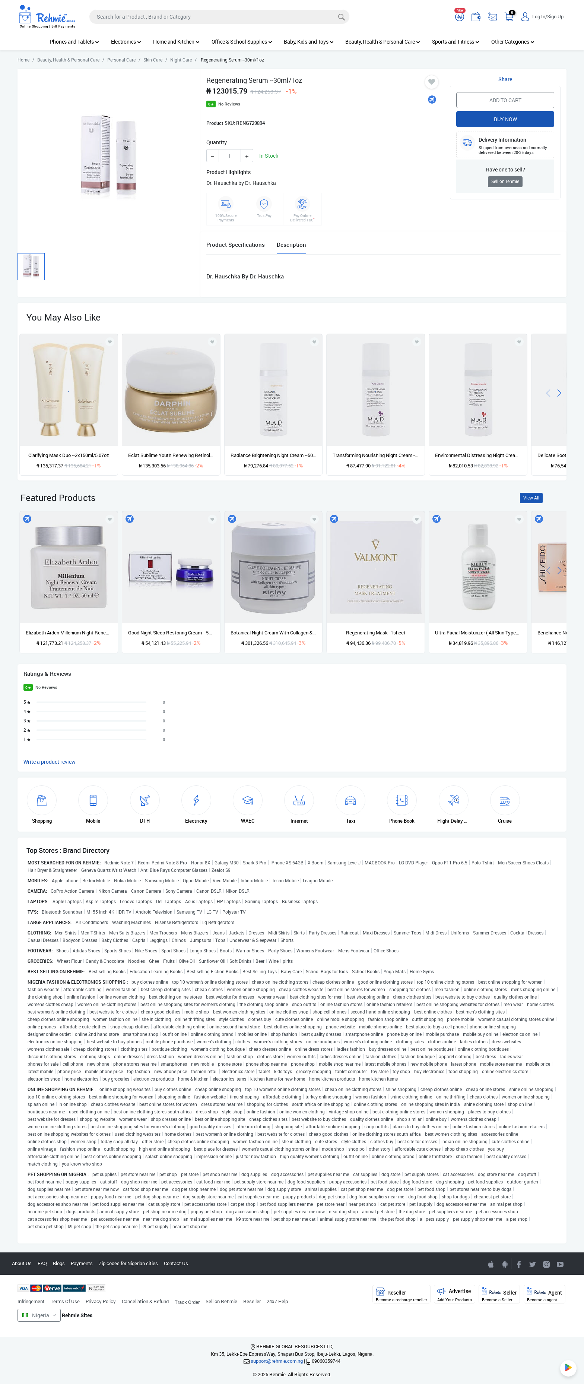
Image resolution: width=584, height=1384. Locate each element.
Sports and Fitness (455, 41)
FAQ (42, 1263)
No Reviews (229, 104)
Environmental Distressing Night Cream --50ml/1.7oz (478, 455)
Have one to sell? (505, 169)
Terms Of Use (65, 1301)
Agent (544, 1294)
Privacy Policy (101, 1301)
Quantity (216, 142)
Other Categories (512, 41)
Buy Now (505, 119)
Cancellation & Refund (145, 1301)
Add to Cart (505, 100)
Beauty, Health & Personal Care (382, 41)
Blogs (59, 1263)
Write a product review (49, 761)
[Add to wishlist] (109, 519)
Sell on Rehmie (221, 1301)
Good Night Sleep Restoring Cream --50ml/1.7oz (171, 632)
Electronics (126, 41)
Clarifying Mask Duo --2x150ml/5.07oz (68, 455)
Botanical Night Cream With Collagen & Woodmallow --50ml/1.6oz (274, 632)
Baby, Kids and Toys (308, 41)
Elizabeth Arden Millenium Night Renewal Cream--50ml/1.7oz (69, 632)
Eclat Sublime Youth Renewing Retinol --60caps (171, 455)
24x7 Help (277, 1301)
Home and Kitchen (176, 41)
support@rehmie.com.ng (277, 1361)
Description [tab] (291, 244)
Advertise (454, 1294)
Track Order (187, 1302)
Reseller (252, 1301)
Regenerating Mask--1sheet (376, 632)
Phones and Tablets (74, 41)
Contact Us (176, 1263)
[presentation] (548, 392)
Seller (499, 1294)
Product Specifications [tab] (235, 244)
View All (531, 498)
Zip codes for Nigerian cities (128, 1263)
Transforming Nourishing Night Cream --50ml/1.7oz (376, 455)
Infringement (31, 1301)
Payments (82, 1263)
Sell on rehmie (505, 181)
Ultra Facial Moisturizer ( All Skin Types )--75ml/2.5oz (478, 632)
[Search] (219, 16)
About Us (22, 1263)
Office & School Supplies (242, 41)
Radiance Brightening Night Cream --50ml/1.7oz (274, 455)
